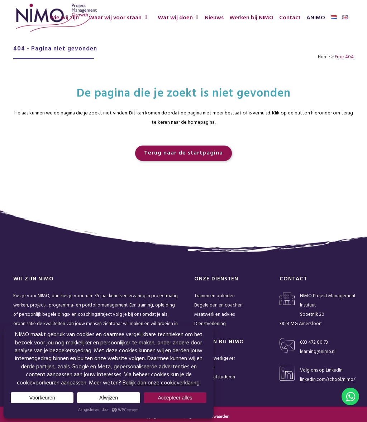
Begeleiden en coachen (218, 305)
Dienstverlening (210, 324)
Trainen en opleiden (214, 296)
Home (324, 57)
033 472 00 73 (314, 342)
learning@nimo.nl (317, 351)
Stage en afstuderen (214, 377)
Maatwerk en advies (214, 314)
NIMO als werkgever (214, 358)
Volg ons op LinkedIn (321, 370)
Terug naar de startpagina (183, 153)
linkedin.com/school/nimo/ (327, 379)
